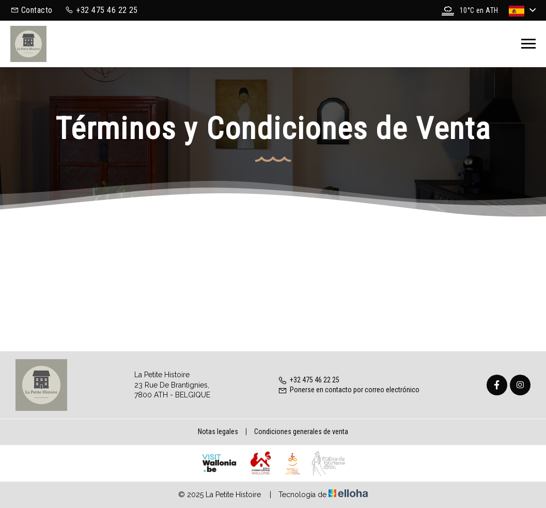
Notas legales (218, 431)
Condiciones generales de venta (301, 431)
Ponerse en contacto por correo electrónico (348, 390)
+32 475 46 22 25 (308, 380)
